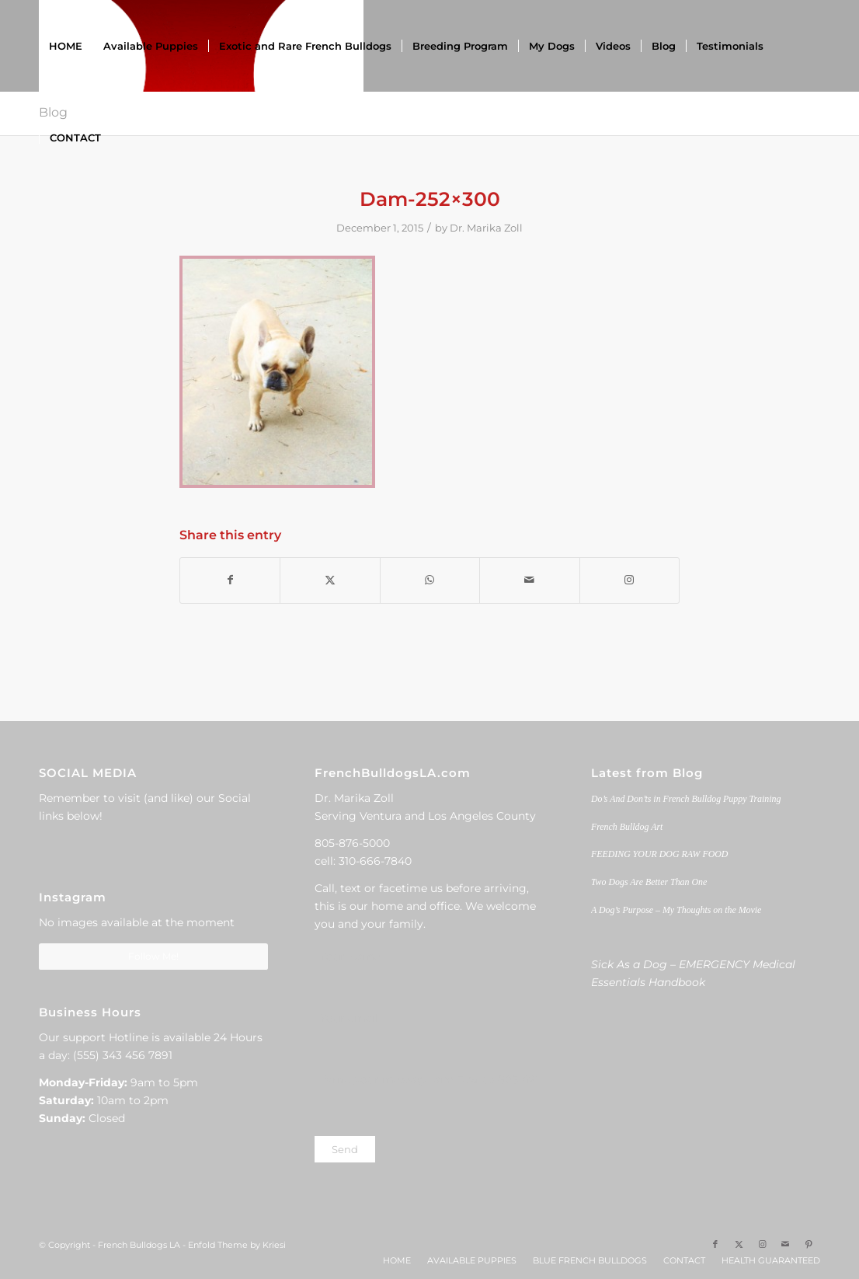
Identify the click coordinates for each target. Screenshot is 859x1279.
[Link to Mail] (785, 1244)
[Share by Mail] (529, 580)
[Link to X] (738, 1244)
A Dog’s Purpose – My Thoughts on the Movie (676, 909)
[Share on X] (329, 580)
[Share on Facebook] (230, 580)
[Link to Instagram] (629, 580)
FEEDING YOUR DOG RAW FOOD (660, 854)
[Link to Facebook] (715, 1244)
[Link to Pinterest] (808, 1244)
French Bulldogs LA (139, 1244)
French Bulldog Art (627, 826)
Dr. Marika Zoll (486, 227)
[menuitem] (65, 46)
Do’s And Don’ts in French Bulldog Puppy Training (686, 798)
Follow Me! (153, 956)
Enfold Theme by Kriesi (237, 1244)
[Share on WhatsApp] (430, 580)
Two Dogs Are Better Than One (649, 881)
